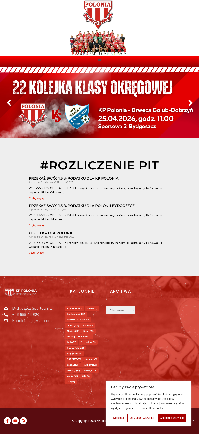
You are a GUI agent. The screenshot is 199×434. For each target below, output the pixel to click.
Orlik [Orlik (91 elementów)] (71, 342)
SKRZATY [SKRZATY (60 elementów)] (74, 359)
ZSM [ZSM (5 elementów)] (85, 376)
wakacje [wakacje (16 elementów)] (90, 370)
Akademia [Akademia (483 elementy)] (74, 308)
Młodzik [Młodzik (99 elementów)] (73, 331)
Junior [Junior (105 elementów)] (73, 325)
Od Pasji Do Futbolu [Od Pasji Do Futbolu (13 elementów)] (79, 336)
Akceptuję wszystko (172, 417)
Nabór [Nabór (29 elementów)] (88, 331)
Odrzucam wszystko (142, 417)
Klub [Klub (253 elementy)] (88, 325)
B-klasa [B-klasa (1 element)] (92, 308)
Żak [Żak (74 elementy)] (71, 382)
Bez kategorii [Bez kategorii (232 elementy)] (76, 314)
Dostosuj (118, 417)
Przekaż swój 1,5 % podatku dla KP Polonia (73, 178)
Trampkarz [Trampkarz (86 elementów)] (89, 365)
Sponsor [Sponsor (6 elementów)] (91, 359)
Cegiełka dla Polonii (50, 233)
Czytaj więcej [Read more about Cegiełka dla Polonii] (36, 252)
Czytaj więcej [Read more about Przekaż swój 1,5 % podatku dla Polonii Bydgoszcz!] (36, 225)
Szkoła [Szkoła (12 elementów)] (72, 365)
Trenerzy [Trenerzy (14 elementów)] (73, 370)
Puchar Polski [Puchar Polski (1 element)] (75, 348)
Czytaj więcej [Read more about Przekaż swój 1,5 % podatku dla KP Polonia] (36, 198)
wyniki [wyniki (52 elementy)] (72, 376)
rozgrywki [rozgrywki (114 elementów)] (74, 353)
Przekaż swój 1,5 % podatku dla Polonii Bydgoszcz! (82, 206)
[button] (99, 61)
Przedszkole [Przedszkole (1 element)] (88, 342)
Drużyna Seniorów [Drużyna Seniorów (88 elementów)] (78, 320)
